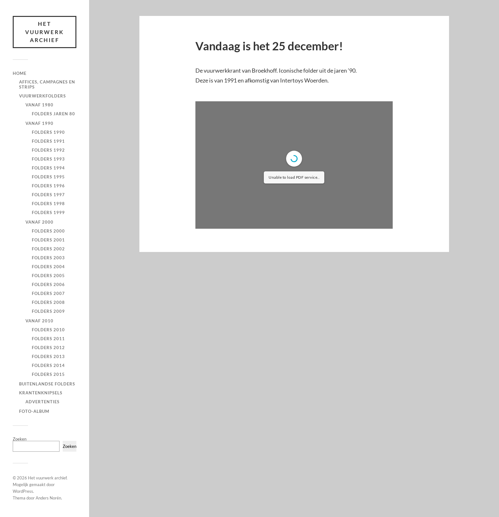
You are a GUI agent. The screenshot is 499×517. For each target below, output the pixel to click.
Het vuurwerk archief (44, 31)
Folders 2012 (48, 347)
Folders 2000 (48, 230)
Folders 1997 (48, 194)
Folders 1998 (48, 203)
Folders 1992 (48, 150)
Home (19, 73)
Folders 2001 (48, 239)
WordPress (23, 491)
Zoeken (19, 439)
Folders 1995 (48, 176)
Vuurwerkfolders (42, 95)
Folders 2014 (48, 365)
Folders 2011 (48, 338)
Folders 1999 (48, 212)
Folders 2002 (48, 248)
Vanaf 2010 (39, 320)
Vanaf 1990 (39, 123)
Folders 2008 (48, 302)
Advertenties (42, 401)
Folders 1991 (48, 141)
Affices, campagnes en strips (47, 84)
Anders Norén (48, 497)
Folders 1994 (48, 167)
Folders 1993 (48, 159)
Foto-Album (34, 411)
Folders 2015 (48, 374)
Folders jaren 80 (53, 113)
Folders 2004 (48, 266)
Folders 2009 (48, 311)
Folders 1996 (48, 185)
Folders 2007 (48, 293)
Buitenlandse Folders (47, 383)
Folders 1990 (48, 132)
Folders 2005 (48, 275)
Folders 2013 (48, 356)
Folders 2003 (48, 257)
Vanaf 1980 (39, 104)
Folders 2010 (48, 329)
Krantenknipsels (40, 392)
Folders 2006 (48, 284)
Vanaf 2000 (39, 222)
